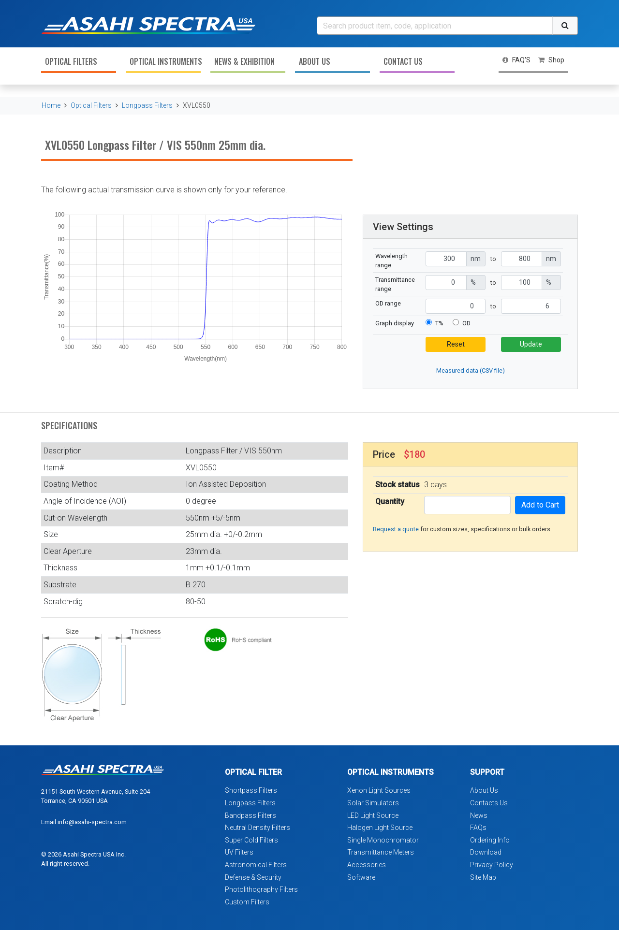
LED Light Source (372, 815)
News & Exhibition (244, 61)
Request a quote (396, 529)
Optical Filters (71, 61)
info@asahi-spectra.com (92, 822)
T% (439, 323)
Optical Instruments (165, 61)
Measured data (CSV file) (470, 370)
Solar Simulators (373, 803)
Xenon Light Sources (379, 790)
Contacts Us (489, 803)
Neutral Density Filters (257, 827)
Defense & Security (253, 877)
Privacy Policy (491, 865)
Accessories (366, 865)
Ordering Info (490, 840)
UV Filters (239, 852)
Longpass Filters (147, 105)
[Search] (435, 25)
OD (466, 323)
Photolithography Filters (261, 889)
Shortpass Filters (251, 790)
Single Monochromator (383, 840)
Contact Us (403, 61)
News (478, 815)
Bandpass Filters (250, 815)
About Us (314, 61)
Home (51, 105)
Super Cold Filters (251, 840)
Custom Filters (247, 902)
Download (485, 852)
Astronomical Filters (256, 865)
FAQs (478, 827)
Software (361, 877)
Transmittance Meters (380, 852)
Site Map (483, 877)
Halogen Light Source (380, 827)
